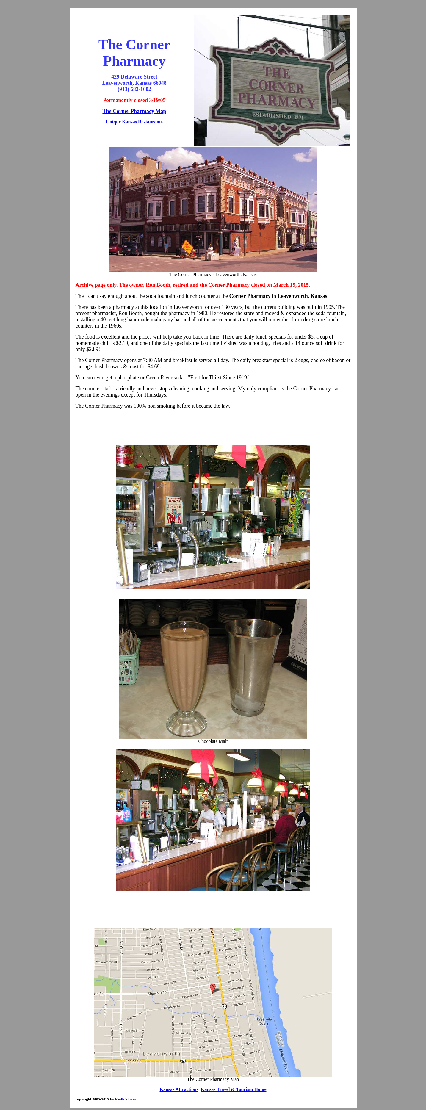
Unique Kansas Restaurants (134, 121)
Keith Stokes (125, 1099)
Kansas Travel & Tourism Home (234, 1089)
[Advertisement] (213, 427)
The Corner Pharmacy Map (134, 111)
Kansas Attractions (179, 1089)
